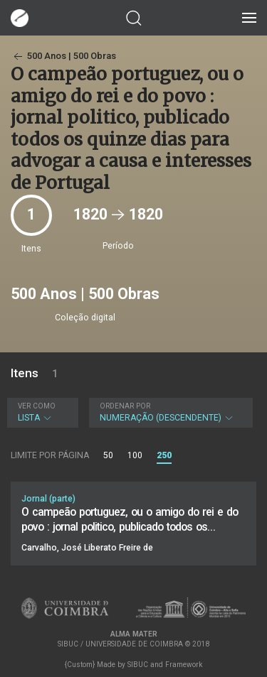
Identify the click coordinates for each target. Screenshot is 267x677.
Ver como (37, 406)
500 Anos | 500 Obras (63, 55)
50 (108, 455)
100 (134, 455)
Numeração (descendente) (169, 412)
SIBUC (137, 664)
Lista (41, 412)
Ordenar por (125, 406)
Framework (183, 664)
